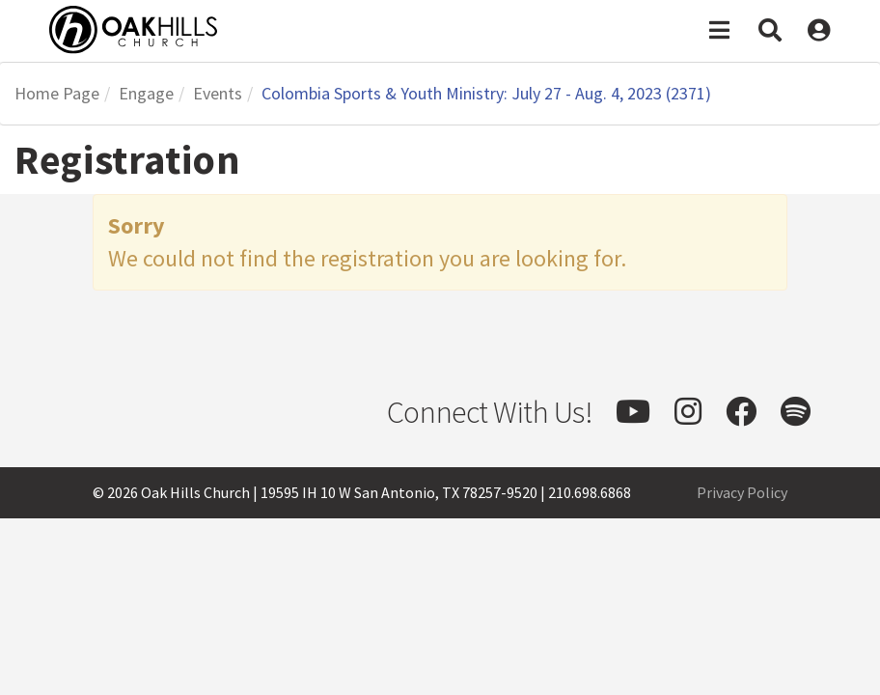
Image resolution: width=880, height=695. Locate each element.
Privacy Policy (742, 492)
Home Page (56, 93)
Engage (146, 93)
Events (217, 93)
